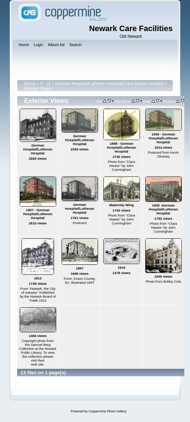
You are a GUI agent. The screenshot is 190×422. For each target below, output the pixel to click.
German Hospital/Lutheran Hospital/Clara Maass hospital (109, 83)
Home (30, 83)
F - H (45, 83)
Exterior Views (38, 88)
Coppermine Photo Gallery (107, 411)
